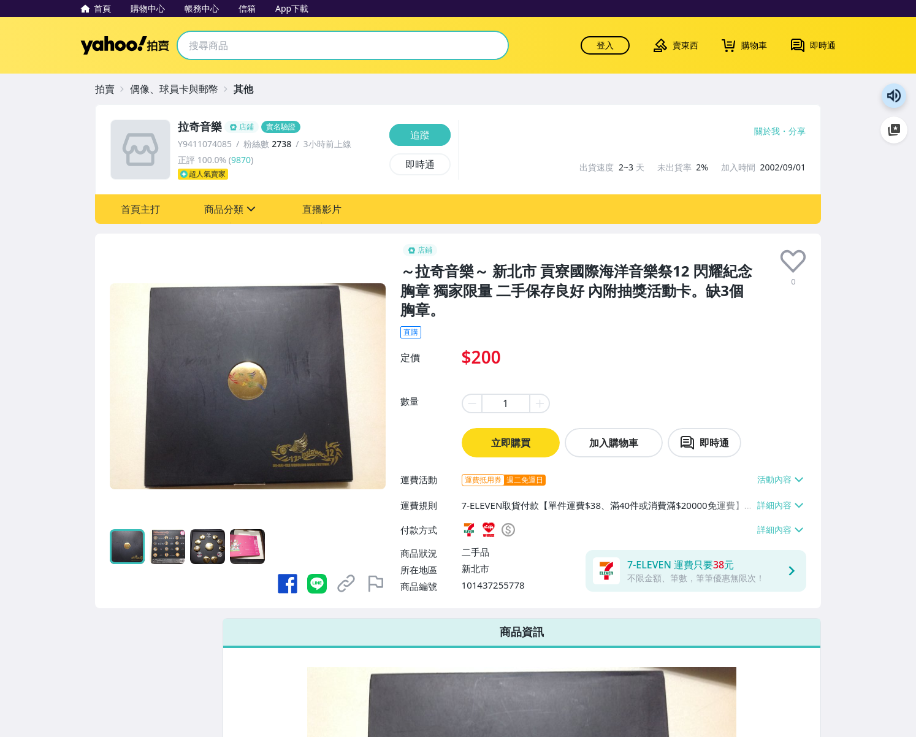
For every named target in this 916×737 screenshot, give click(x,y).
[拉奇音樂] (280, 127)
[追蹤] (420, 135)
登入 (605, 45)
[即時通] (420, 164)
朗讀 (894, 95)
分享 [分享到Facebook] (797, 131)
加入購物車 (613, 442)
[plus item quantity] (540, 403)
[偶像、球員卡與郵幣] (180, 89)
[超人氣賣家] (280, 174)
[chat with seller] (704, 442)
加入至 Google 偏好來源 (894, 130)
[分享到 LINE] (317, 584)
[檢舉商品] (376, 584)
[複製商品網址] (346, 584)
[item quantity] (505, 403)
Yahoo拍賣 (124, 45)
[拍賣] (111, 89)
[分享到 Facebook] (287, 584)
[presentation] (793, 261)
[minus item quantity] (471, 403)
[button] (140, 209)
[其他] (249, 89)
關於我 (767, 131)
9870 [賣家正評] (241, 160)
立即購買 (510, 442)
